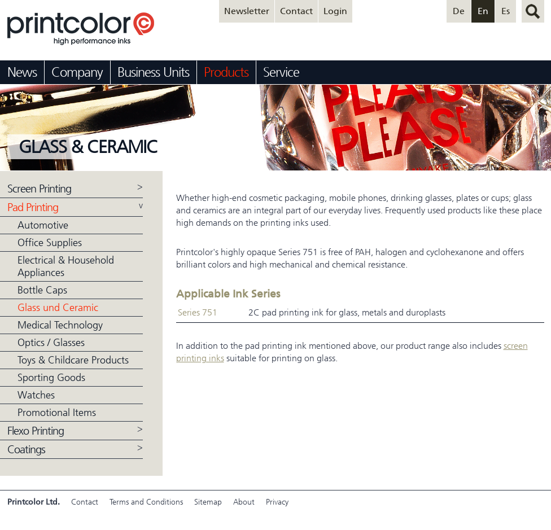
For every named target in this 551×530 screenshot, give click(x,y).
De (459, 11)
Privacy (277, 502)
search (533, 11)
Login (335, 11)
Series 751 (197, 312)
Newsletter (246, 11)
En (483, 11)
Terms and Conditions (146, 502)
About (244, 502)
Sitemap (208, 502)
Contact (296, 11)
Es (505, 11)
